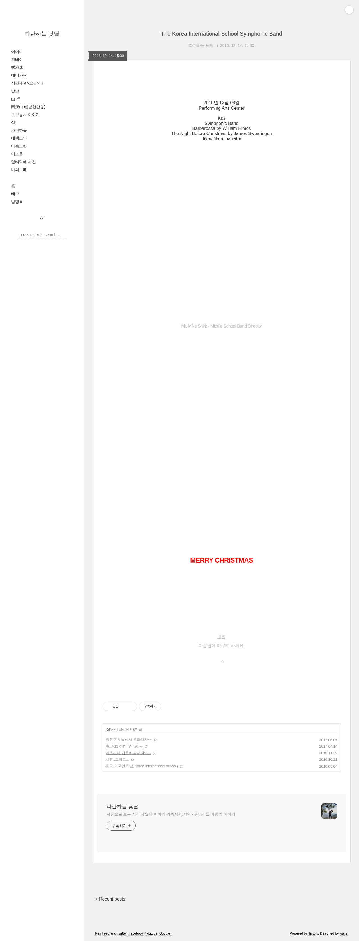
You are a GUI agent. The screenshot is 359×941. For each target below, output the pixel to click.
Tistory (313, 933)
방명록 (17, 201)
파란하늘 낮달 (42, 34)
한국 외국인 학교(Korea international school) (142, 766)
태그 (15, 193)
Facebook (135, 933)
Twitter (122, 933)
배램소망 (19, 138)
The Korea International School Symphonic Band (221, 34)
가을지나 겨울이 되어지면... (128, 753)
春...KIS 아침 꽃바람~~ (124, 746)
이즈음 (17, 154)
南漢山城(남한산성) (28, 106)
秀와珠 (17, 67)
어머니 (17, 51)
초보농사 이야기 (25, 114)
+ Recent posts (110, 899)
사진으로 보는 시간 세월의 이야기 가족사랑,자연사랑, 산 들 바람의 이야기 (171, 814)
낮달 (15, 91)
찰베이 (17, 59)
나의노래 (19, 169)
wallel (344, 933)
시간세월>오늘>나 (27, 83)
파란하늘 (19, 130)
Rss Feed (102, 933)
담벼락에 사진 (23, 161)
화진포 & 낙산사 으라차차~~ (129, 739)
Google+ (165, 933)
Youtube (151, 933)
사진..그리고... (117, 759)
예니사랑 (19, 75)
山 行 (15, 99)
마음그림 (19, 146)
